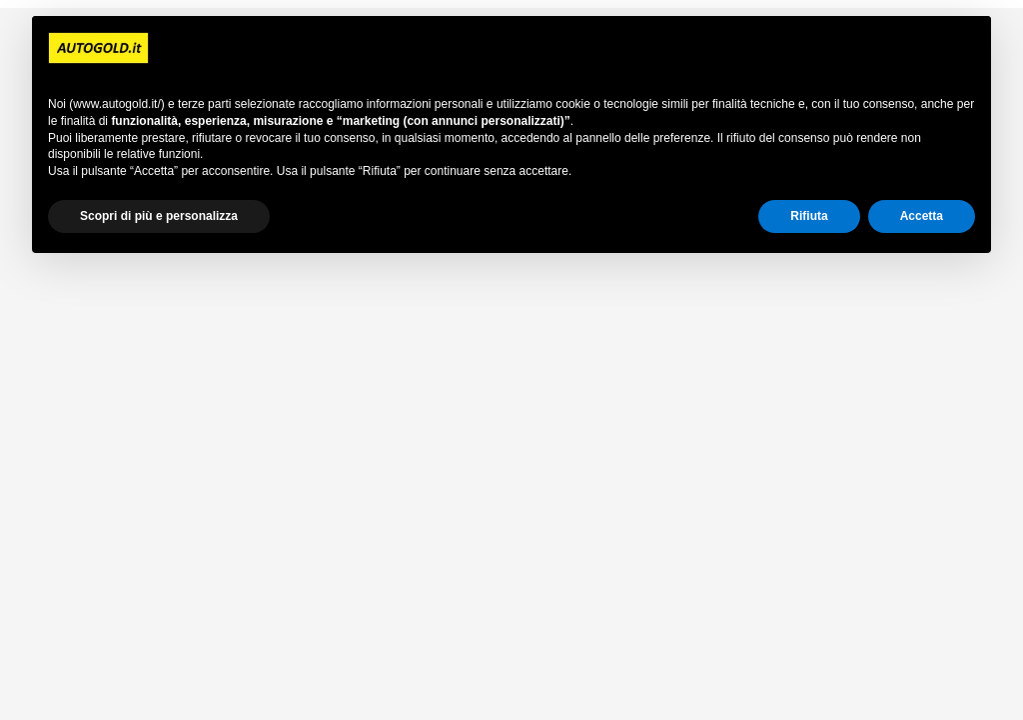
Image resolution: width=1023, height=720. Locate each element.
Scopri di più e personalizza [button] (159, 216)
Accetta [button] (921, 216)
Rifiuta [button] (808, 216)
